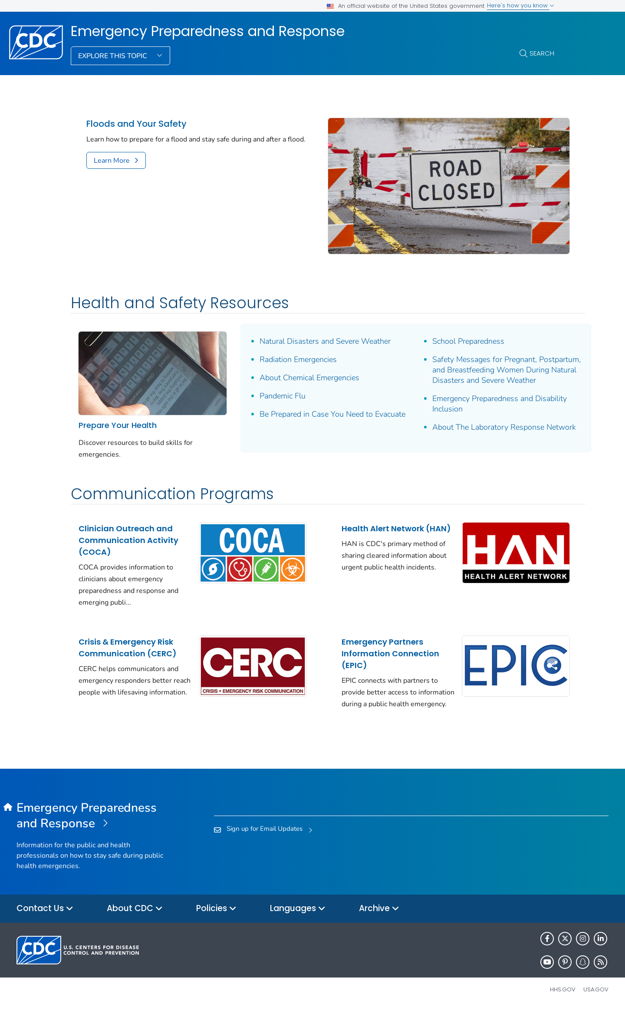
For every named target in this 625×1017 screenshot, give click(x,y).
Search (542, 53)
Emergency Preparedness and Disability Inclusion (479, 405)
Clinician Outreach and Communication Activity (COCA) (128, 536)
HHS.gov (563, 997)
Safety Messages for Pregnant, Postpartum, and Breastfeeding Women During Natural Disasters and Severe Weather (479, 366)
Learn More (112, 160)
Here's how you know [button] (520, 5)
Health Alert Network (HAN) (367, 530)
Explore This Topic (113, 56)
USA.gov (596, 997)
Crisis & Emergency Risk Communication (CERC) (128, 643)
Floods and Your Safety (136, 124)
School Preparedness (448, 332)
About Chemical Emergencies (299, 369)
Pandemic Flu (272, 387)
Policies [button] (216, 916)
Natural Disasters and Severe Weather (314, 332)
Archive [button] (379, 916)
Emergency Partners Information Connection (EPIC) (375, 649)
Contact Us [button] (44, 916)
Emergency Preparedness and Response (208, 31)
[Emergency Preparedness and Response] (90, 823)
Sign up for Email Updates (265, 836)
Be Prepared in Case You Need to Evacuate (305, 410)
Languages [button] (298, 916)
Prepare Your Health (118, 410)
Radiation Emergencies (287, 351)
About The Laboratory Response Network (468, 434)
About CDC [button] (135, 916)
